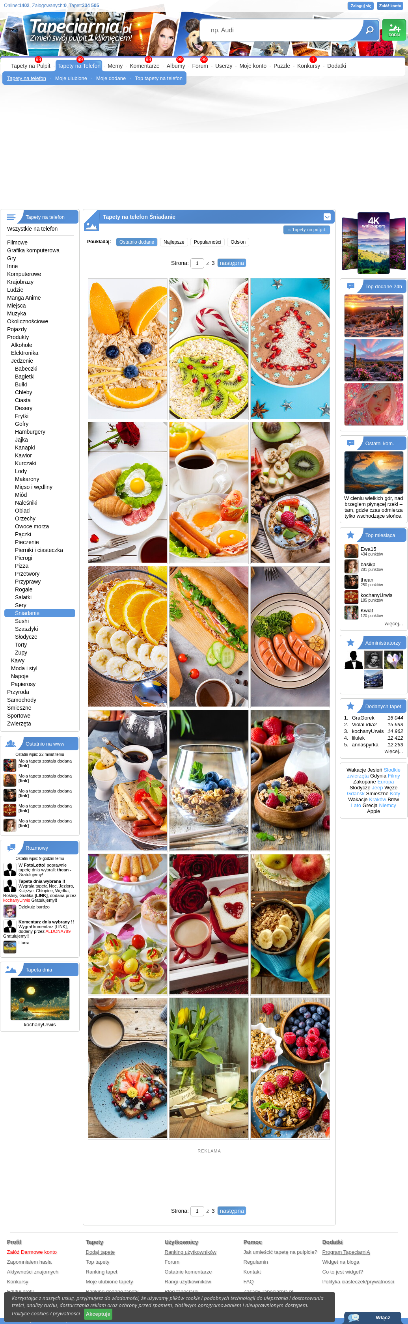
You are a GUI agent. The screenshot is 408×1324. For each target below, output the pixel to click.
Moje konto (252, 66)
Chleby (23, 392)
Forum (200, 66)
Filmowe (17, 242)
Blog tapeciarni (182, 1291)
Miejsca (16, 305)
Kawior (23, 455)
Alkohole (21, 345)
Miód (21, 495)
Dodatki (336, 66)
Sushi (22, 621)
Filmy (394, 776)
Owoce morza (32, 526)
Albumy (176, 66)
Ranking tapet (101, 1272)
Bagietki (25, 376)
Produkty (18, 337)
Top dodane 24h (383, 286)
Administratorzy (383, 643)
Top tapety (98, 1262)
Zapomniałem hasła (29, 1262)
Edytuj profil (20, 1291)
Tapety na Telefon (79, 66)
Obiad (22, 510)
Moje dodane (111, 78)
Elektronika (24, 353)
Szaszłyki (26, 629)
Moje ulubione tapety (109, 1282)
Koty (395, 793)
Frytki (21, 416)
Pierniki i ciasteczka (39, 550)
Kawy (17, 660)
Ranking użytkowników (191, 1252)
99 (204, 59)
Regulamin (256, 1262)
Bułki (21, 384)
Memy (115, 66)
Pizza (21, 566)
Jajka (21, 439)
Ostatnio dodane (136, 242)
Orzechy (25, 518)
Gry (11, 258)
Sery (20, 605)
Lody (21, 471)
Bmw (393, 799)
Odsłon (238, 242)
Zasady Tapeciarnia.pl (268, 1291)
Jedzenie (22, 361)
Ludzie (15, 290)
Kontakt (252, 1272)
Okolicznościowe (27, 321)
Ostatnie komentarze (188, 1272)
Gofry (21, 424)
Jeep (377, 788)
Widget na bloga (341, 1262)
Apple (373, 811)
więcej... (394, 624)
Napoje (19, 676)
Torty (21, 644)
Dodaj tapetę (100, 1252)
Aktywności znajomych (33, 1272)
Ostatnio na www (45, 744)
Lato (356, 805)
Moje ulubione (71, 78)
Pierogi (23, 558)
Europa (385, 782)
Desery (23, 408)
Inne (12, 266)
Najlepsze (174, 242)
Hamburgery (30, 432)
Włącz (383, 1317)
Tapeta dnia (39, 970)
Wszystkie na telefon (32, 229)
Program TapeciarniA (346, 1252)
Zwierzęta (19, 723)
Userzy (224, 66)
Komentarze (144, 66)
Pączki (23, 534)
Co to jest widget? (342, 1272)
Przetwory (27, 574)
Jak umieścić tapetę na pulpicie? (280, 1252)
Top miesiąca (380, 535)
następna (232, 262)
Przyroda (18, 692)
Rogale (23, 589)
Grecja (370, 805)
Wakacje (356, 770)
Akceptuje (98, 1314)
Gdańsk (356, 793)
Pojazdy (17, 329)
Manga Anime (24, 298)
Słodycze (26, 637)
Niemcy (387, 805)
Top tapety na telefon (159, 78)
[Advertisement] (204, 150)
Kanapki (25, 447)
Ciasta (23, 400)
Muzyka (16, 313)
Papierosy (23, 684)
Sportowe (18, 715)
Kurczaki (25, 463)
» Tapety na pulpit (306, 229)
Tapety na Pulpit (30, 66)
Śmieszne (19, 708)
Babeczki (26, 368)
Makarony (27, 479)
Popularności (207, 242)
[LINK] (61, 926)
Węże (390, 788)
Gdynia (378, 776)
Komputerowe (24, 274)
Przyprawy (28, 581)
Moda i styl (24, 668)
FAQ (249, 1282)
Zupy (21, 652)
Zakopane (364, 782)
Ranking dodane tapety (112, 1291)
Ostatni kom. (379, 443)
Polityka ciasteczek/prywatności (358, 1282)
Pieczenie (27, 542)
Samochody (21, 700)
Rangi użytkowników (188, 1282)
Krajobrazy (20, 282)
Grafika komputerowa (33, 250)
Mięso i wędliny (33, 487)
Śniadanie (27, 613)
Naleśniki (26, 503)
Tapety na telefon (26, 78)
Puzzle (282, 66)
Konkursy (308, 66)
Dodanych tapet (383, 706)
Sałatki (23, 597)
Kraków (377, 799)
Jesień (374, 770)
